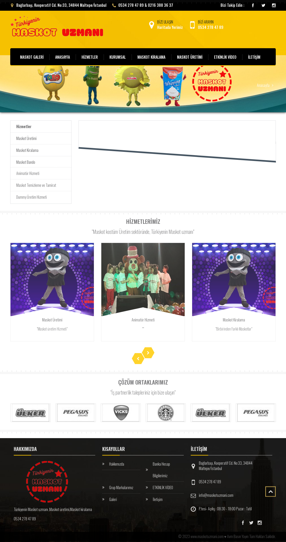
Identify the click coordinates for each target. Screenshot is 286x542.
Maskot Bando (25, 162)
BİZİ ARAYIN (206, 24)
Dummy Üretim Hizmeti (31, 195)
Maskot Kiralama (27, 150)
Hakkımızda (116, 462)
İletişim (158, 497)
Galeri (113, 497)
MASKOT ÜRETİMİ (189, 57)
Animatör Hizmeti (27, 171)
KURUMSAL (117, 57)
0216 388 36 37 (160, 5)
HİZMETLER (90, 57)
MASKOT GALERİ (32, 57)
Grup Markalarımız (121, 485)
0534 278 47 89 (210, 480)
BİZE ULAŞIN (165, 24)
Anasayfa (263, 85)
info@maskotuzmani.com (216, 493)
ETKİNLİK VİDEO (163, 485)
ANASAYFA (62, 57)
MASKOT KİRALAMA (151, 57)
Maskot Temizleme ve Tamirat (36, 183)
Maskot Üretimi (26, 138)
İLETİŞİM (254, 57)
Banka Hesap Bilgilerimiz (161, 468)
